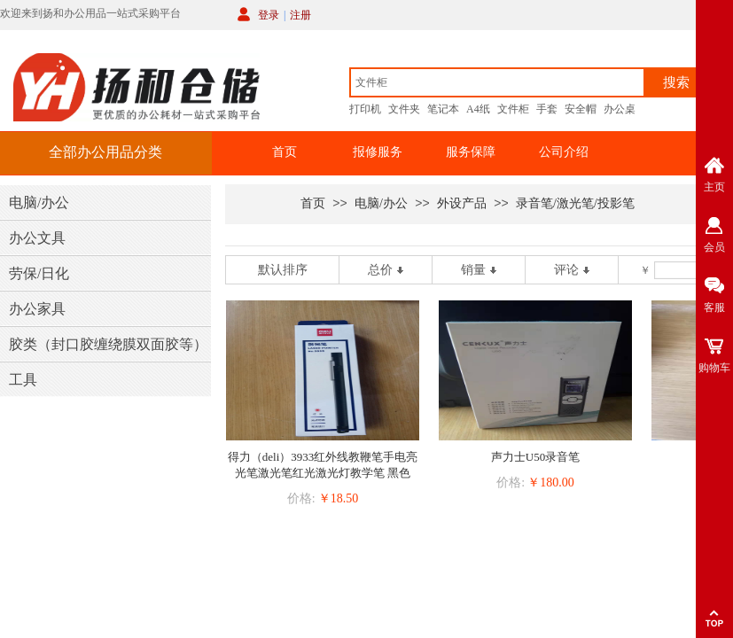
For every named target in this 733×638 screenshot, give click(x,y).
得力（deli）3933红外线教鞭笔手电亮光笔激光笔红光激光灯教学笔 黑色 (323, 464)
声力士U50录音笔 (535, 456)
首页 (284, 152)
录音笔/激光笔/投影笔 (575, 203)
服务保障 (470, 152)
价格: (301, 498)
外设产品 (462, 203)
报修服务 (377, 152)
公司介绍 (564, 152)
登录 (268, 15)
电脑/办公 (381, 203)
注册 (300, 15)
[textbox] (497, 82)
